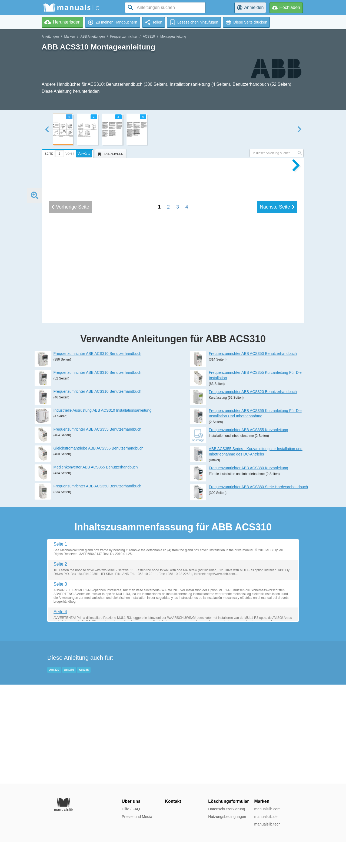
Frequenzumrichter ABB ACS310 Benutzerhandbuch (97, 452)
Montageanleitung (173, 36)
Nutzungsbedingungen (227, 816)
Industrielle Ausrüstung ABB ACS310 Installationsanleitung (103, 509)
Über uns (131, 801)
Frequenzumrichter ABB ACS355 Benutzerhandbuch (97, 528)
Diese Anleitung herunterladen (70, 91)
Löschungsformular (228, 801)
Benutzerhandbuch (124, 84)
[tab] (68, 152)
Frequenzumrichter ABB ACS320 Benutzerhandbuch (253, 490)
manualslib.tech (267, 824)
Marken (69, 36)
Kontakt (173, 801)
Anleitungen (50, 36)
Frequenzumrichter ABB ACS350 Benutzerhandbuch (97, 585)
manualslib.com (267, 809)
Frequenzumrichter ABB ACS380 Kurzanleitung (248, 567)
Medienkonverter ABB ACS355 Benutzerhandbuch (96, 566)
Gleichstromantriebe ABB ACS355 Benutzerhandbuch (99, 547)
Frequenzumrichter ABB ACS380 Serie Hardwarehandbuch (258, 586)
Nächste (277, 387)
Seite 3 (60, 683)
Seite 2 (60, 663)
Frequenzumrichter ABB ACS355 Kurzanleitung (248, 529)
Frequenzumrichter (124, 36)
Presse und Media (137, 816)
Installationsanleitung (190, 84)
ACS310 (149, 36)
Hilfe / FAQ (131, 809)
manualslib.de (265, 816)
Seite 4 (60, 710)
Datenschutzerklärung (226, 809)
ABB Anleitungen (92, 36)
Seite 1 (60, 643)
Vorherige (70, 387)
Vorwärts (84, 154)
